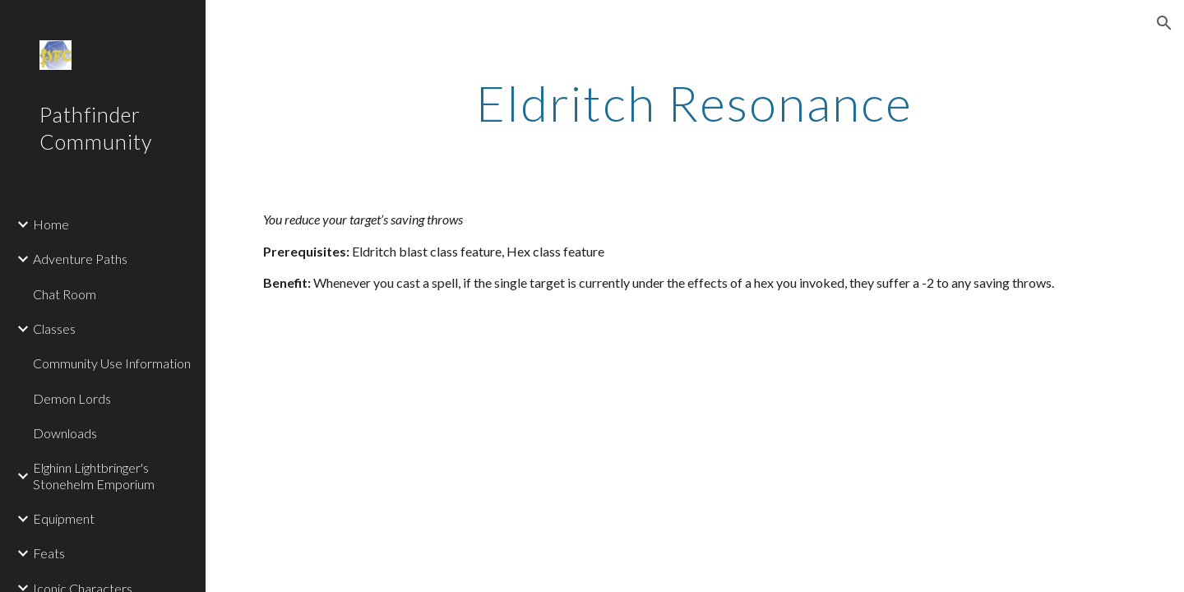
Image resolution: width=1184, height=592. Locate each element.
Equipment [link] (64, 518)
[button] (1164, 23)
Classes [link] (54, 328)
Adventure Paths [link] (80, 258)
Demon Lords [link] (72, 398)
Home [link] (51, 224)
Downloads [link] (65, 433)
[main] (694, 102)
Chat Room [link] (64, 294)
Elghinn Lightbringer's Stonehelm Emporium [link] (94, 475)
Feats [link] (49, 553)
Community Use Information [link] (112, 363)
